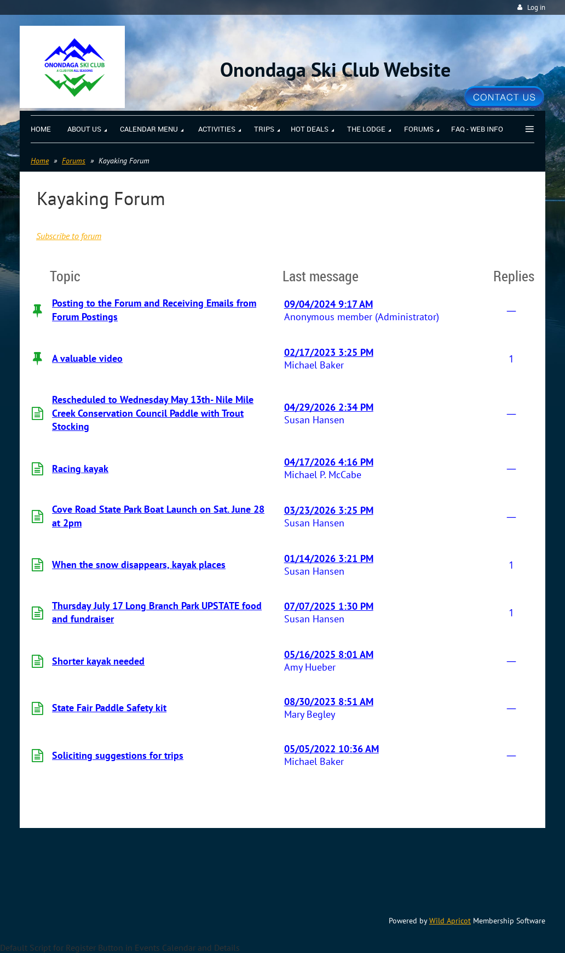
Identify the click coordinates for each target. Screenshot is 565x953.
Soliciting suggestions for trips (117, 755)
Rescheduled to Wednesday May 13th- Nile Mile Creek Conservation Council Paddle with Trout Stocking (152, 413)
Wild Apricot (450, 921)
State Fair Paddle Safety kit (109, 707)
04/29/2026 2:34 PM (328, 407)
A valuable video (87, 358)
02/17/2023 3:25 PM (328, 352)
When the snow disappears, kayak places (139, 564)
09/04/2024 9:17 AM (328, 304)
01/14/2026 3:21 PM (328, 558)
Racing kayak (80, 468)
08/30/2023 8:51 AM (328, 701)
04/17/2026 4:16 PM (328, 462)
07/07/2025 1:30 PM (328, 606)
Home (40, 161)
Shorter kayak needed (98, 661)
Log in (536, 7)
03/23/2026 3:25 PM (328, 510)
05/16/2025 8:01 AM (328, 654)
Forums (73, 161)
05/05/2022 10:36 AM (331, 748)
